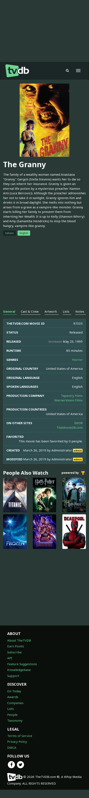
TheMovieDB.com (70, 427)
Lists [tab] (66, 311)
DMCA (11, 747)
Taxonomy (15, 720)
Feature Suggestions (22, 664)
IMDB (78, 423)
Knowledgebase (19, 670)
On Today (14, 691)
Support (13, 676)
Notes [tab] (79, 311)
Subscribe (14, 652)
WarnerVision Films (68, 400)
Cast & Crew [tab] (30, 311)
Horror (77, 360)
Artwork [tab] (51, 311)
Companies (15, 703)
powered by (74, 473)
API (9, 658)
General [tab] (9, 311)
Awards (12, 697)
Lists (10, 709)
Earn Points (15, 646)
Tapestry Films (72, 396)
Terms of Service (19, 736)
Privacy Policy (17, 741)
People (12, 715)
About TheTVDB (19, 640)
